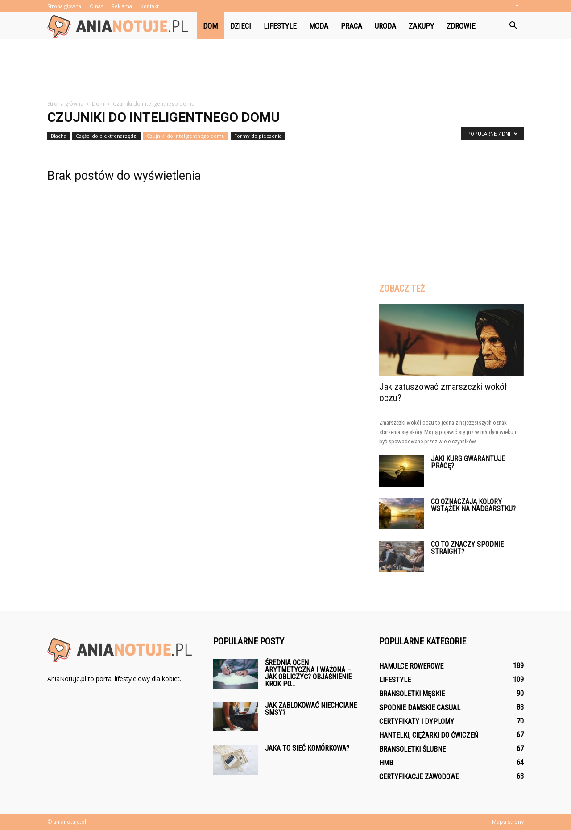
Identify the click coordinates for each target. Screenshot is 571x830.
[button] (513, 26)
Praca (351, 25)
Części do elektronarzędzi (106, 135)
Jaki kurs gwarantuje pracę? (468, 462)
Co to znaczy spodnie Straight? (467, 548)
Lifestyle (280, 25)
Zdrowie (461, 25)
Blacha (58, 135)
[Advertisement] (285, 70)
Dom (210, 25)
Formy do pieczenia (258, 135)
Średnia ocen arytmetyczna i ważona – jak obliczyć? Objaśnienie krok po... (308, 673)
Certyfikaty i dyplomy (416, 721)
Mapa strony (508, 822)
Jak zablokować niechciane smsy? (311, 709)
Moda (318, 25)
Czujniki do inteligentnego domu (186, 135)
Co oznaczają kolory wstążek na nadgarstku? (473, 505)
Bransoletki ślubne (412, 749)
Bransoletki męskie (412, 694)
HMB (386, 763)
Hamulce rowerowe (411, 666)
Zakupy (421, 25)
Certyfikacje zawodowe (419, 776)
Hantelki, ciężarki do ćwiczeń (428, 735)
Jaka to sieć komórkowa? (307, 748)
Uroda (385, 25)
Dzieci (240, 25)
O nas (96, 6)
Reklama (122, 6)
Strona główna (64, 6)
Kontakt (150, 6)
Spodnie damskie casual (419, 707)
